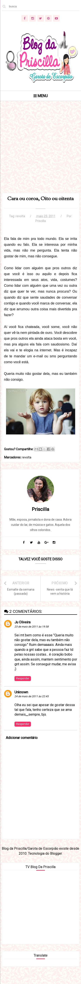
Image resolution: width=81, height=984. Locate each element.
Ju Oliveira (22, 622)
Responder (22, 678)
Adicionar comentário (22, 738)
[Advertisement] (40, 152)
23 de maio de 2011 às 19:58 (31, 626)
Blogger (56, 853)
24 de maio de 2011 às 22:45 (31, 696)
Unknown (21, 692)
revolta (20, 216)
